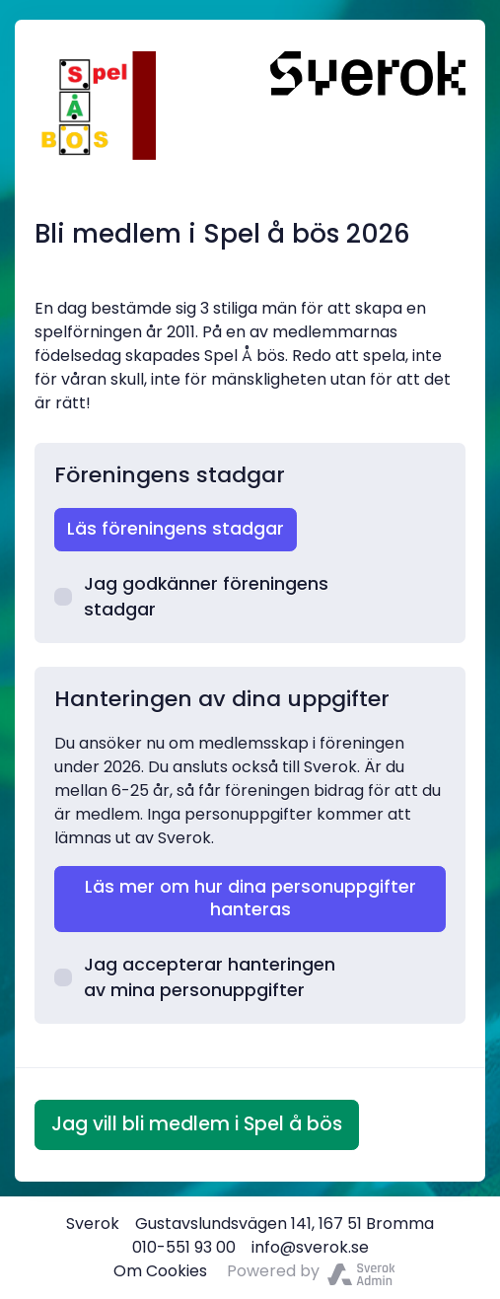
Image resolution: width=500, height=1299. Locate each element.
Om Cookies (160, 1271)
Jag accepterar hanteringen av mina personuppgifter (194, 977)
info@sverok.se (310, 1247)
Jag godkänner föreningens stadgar (191, 596)
